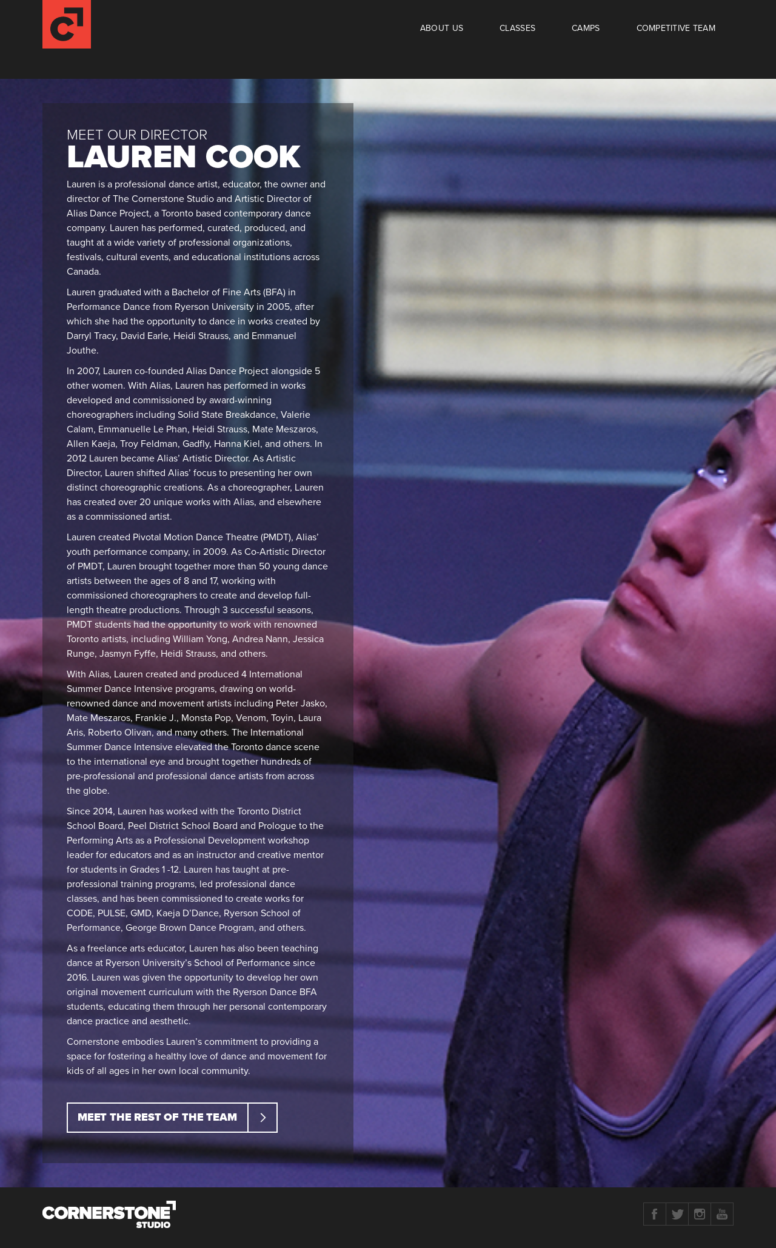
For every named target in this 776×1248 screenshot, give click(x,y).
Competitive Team (676, 28)
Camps (586, 28)
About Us (441, 28)
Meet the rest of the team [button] (177, 1118)
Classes (517, 28)
